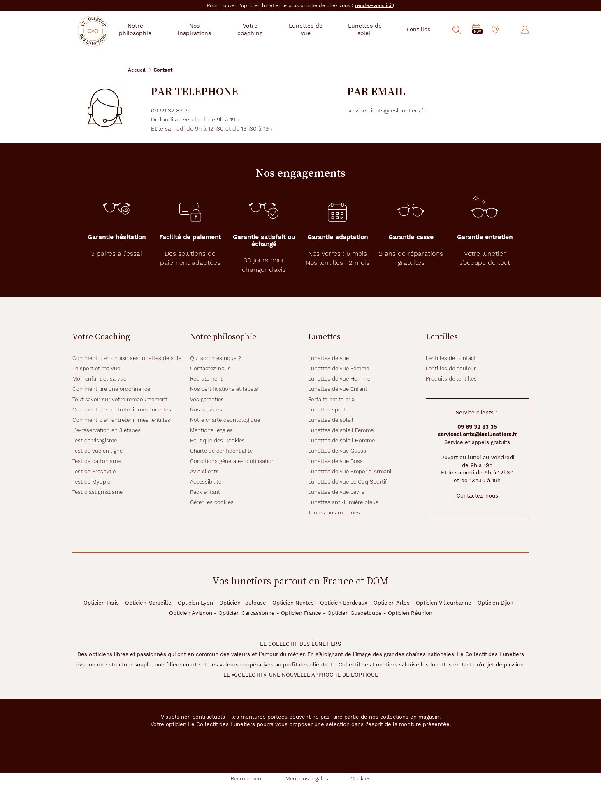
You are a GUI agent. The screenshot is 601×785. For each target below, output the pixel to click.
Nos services (206, 410)
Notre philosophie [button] (151, 29)
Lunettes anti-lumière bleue (343, 502)
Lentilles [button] (418, 29)
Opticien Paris (101, 603)
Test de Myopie (91, 482)
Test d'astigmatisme (97, 492)
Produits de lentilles (451, 379)
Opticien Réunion (410, 613)
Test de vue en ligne (97, 451)
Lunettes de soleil (330, 420)
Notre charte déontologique (225, 420)
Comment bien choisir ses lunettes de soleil (128, 358)
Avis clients (204, 471)
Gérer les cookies (212, 502)
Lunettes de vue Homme (339, 379)
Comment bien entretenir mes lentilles (121, 420)
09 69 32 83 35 (477, 427)
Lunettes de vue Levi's (336, 492)
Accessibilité (205, 482)
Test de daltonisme (96, 461)
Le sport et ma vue (96, 368)
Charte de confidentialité (221, 451)
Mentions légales (211, 430)
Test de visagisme (94, 440)
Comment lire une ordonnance (111, 389)
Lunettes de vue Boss (335, 461)
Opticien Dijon (495, 603)
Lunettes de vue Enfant (337, 389)
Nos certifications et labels (224, 389)
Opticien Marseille (148, 603)
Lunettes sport (327, 410)
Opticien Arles (392, 603)
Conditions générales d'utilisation (232, 461)
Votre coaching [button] (259, 29)
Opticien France (301, 613)
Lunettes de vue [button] (311, 29)
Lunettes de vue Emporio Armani (349, 471)
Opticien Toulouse (242, 603)
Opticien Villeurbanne (443, 603)
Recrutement (206, 379)
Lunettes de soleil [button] (367, 29)
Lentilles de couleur (451, 368)
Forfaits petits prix (331, 399)
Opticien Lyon (195, 603)
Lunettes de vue (328, 358)
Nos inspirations (207, 29)
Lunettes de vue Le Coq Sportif (347, 482)
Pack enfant (205, 492)
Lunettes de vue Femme (338, 368)
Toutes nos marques (334, 512)
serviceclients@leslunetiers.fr (477, 434)
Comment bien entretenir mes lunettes (121, 410)
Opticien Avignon (190, 613)
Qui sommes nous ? (215, 358)
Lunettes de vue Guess (337, 451)
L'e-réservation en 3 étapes (106, 430)
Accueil (137, 69)
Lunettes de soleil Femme (341, 430)
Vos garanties (207, 399)
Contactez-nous (210, 368)
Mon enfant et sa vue (99, 379)
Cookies (360, 779)
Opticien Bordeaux (343, 603)
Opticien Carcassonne (246, 613)
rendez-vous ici (374, 5)
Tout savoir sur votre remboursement (119, 399)
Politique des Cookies (217, 440)
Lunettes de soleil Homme (341, 440)
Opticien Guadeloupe (354, 613)
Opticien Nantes (293, 603)
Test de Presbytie (94, 471)
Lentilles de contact (451, 358)
